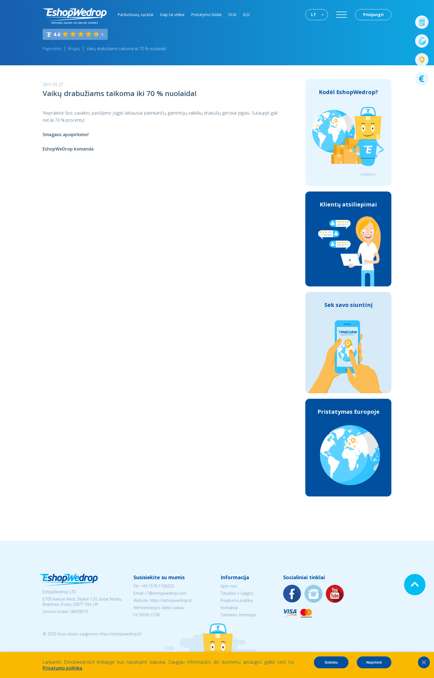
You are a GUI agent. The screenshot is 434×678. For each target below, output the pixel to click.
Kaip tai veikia (172, 14)
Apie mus (229, 586)
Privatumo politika (237, 600)
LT (313, 14)
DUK (232, 14)
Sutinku (331, 662)
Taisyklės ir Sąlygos (237, 593)
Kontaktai (229, 607)
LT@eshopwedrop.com (166, 593)
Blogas (74, 48)
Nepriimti (374, 662)
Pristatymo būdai (206, 14)
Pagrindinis (52, 48)
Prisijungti (373, 14)
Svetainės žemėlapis (239, 614)
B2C (246, 14)
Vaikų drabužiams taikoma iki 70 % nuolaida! (126, 48)
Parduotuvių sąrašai (135, 14)
